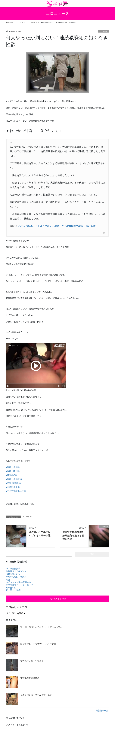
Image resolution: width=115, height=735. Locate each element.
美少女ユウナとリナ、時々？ (19, 585)
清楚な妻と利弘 (13, 574)
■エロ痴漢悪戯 (13, 487)
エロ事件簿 (103, 31)
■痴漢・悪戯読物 (14, 479)
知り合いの (11, 587)
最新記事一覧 (102, 710)
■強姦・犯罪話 (13, 471)
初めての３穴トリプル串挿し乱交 (36, 695)
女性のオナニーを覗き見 (31, 661)
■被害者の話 (12, 475)
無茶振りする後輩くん (16, 571)
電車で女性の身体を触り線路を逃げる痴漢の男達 (73, 535)
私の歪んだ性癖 (13, 590)
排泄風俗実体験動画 (29, 678)
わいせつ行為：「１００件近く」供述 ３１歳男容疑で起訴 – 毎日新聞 (56, 226)
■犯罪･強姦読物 (13, 483)
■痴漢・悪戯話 (13, 467)
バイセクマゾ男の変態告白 (18, 582)
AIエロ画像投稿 (13, 568)
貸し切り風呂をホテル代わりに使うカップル (41, 627)
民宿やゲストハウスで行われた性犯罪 (38, 644)
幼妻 (8, 579)
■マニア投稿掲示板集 (16, 491)
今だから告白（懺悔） (16, 576)
